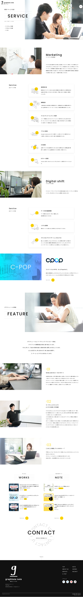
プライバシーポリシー (77, 595)
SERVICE (64, 572)
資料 (25, 489)
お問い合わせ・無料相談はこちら (41, 538)
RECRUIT (75, 572)
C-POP (6, 30)
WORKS (74, 569)
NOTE (74, 567)
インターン (61, 488)
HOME (5, 21)
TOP (63, 567)
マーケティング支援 (8, 26)
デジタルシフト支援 (8, 28)
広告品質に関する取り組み (76, 594)
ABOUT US (65, 569)
